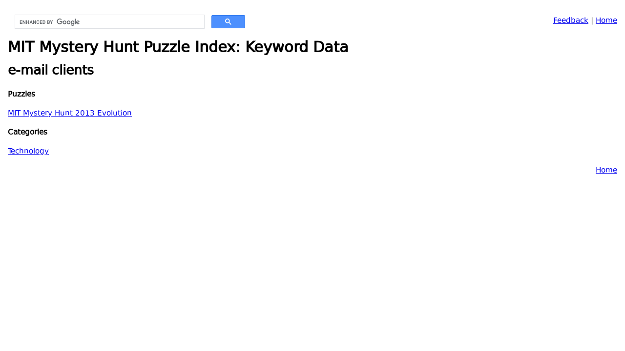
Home (606, 21)
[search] (109, 22)
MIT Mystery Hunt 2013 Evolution (70, 113)
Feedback (570, 21)
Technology (28, 151)
